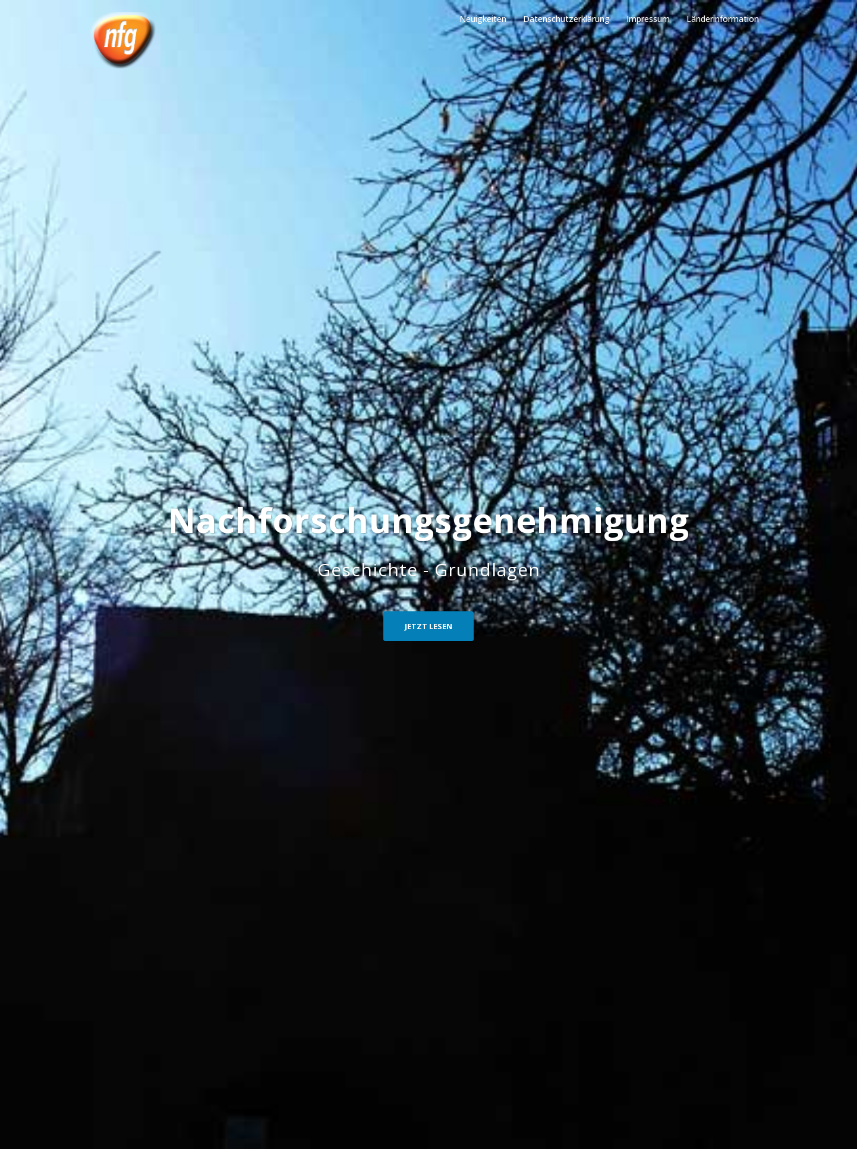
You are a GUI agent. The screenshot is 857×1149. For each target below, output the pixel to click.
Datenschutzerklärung (566, 18)
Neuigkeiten (482, 18)
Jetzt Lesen (428, 626)
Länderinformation (722, 18)
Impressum (648, 18)
